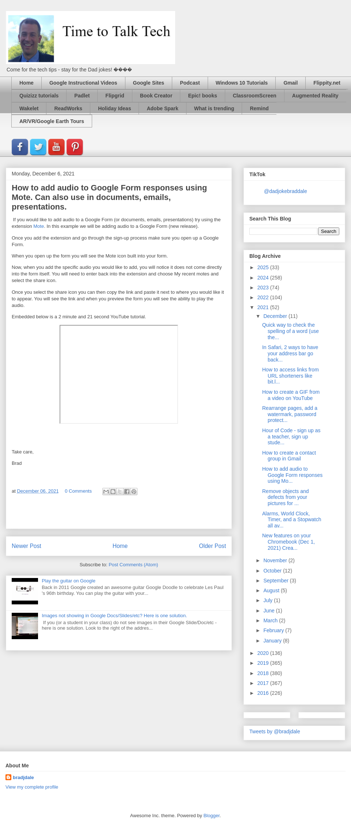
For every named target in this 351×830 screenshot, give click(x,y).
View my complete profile (31, 787)
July (268, 600)
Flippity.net (326, 83)
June (269, 611)
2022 (263, 297)
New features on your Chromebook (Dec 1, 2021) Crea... (288, 542)
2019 (263, 663)
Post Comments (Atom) (133, 564)
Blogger (211, 815)
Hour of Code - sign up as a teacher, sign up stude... (291, 436)
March (271, 620)
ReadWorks (68, 108)
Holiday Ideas (114, 108)
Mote (38, 226)
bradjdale (23, 777)
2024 (263, 278)
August (271, 590)
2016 (263, 693)
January (273, 641)
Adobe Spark (162, 108)
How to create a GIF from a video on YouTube (291, 395)
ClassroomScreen (254, 96)
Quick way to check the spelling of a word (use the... (290, 331)
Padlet (82, 96)
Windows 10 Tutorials (242, 83)
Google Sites (149, 83)
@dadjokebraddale (285, 191)
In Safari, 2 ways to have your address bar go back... (290, 353)
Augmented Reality (315, 96)
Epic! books (202, 96)
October (273, 571)
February (274, 630)
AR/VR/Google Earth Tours (51, 121)
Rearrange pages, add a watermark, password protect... (289, 414)
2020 (263, 653)
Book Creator (156, 96)
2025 (263, 267)
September (276, 580)
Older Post (212, 546)
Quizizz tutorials (38, 96)
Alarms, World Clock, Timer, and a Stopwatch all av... (291, 520)
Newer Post (26, 546)
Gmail (290, 83)
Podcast (190, 83)
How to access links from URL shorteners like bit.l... (290, 376)
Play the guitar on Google (68, 580)
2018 (263, 673)
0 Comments (78, 491)
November (275, 560)
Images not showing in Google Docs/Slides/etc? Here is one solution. (114, 615)
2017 (263, 683)
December (275, 316)
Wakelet (28, 108)
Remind (259, 108)
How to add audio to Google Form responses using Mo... (292, 475)
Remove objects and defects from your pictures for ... (285, 497)
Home (26, 83)
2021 (263, 307)
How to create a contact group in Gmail (289, 456)
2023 (263, 287)
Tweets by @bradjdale (274, 731)
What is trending (214, 108)
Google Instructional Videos (83, 83)
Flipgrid (114, 96)
